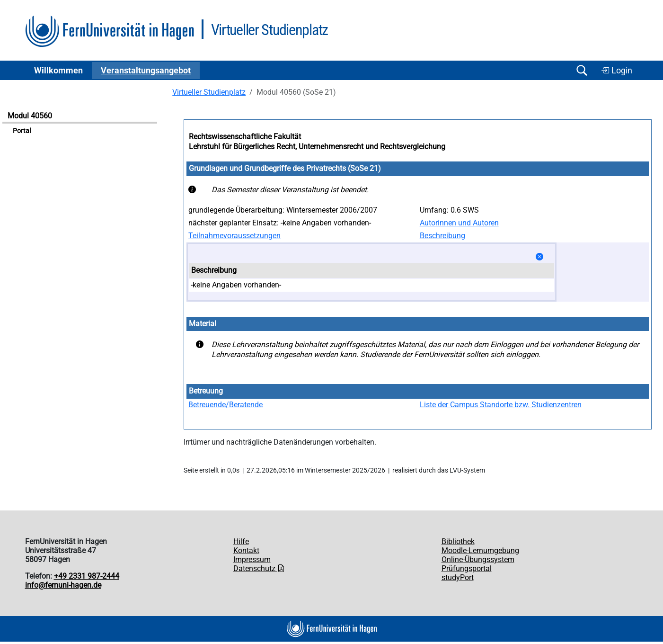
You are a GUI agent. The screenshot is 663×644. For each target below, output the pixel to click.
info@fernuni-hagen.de (63, 585)
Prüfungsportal (467, 568)
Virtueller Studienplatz (209, 92)
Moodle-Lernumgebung (480, 550)
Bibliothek (458, 541)
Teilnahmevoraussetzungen (234, 235)
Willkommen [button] (58, 70)
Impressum (252, 559)
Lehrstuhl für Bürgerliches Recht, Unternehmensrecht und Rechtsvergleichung (317, 146)
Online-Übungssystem (478, 559)
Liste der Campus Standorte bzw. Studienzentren (501, 404)
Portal (22, 131)
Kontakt (246, 550)
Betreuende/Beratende (225, 404)
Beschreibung (442, 235)
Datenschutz (259, 568)
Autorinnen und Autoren (459, 222)
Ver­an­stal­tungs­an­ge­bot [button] (146, 70)
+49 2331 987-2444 (86, 576)
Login (616, 70)
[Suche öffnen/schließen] (582, 70)
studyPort (458, 577)
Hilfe (241, 541)
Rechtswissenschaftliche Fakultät (245, 136)
